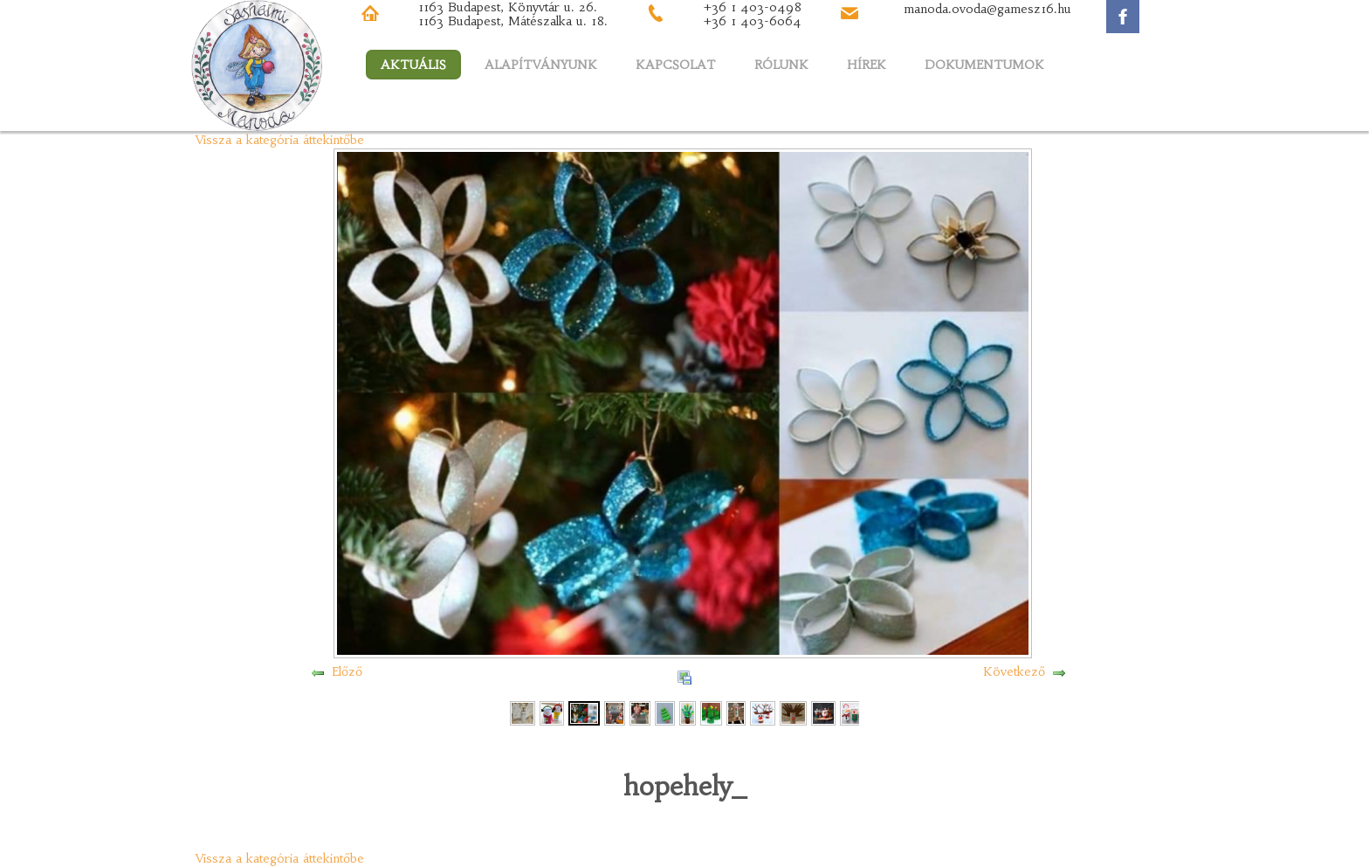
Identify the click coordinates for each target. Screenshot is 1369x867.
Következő (1014, 671)
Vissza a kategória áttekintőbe (280, 140)
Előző (347, 671)
